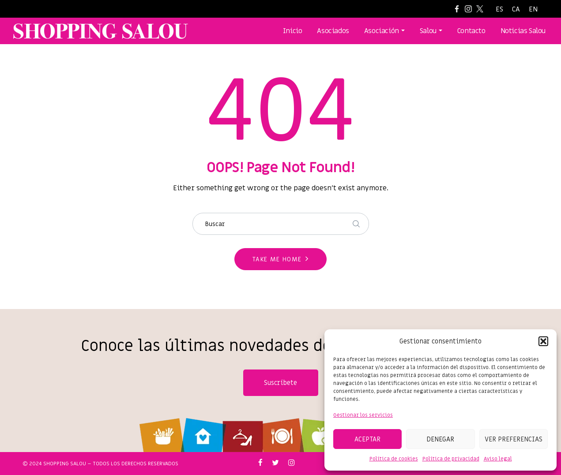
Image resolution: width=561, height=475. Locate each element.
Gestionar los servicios (363, 414)
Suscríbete (280, 382)
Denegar (440, 439)
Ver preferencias (513, 439)
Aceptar (367, 439)
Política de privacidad (450, 458)
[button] (543, 341)
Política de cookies (393, 458)
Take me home (277, 259)
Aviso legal (498, 458)
